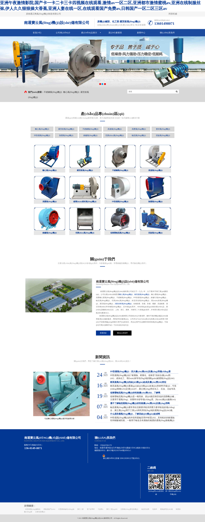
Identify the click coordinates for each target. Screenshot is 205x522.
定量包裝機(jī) (40, 512)
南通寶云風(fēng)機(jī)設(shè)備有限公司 (56, 23)
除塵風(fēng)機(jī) (66, 135)
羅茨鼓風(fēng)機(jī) (66, 129)
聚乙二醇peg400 (111, 509)
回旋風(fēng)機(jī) (163, 135)
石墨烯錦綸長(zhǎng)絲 (66, 509)
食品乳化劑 (145, 509)
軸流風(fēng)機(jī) (139, 135)
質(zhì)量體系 (115, 32)
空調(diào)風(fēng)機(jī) (114, 135)
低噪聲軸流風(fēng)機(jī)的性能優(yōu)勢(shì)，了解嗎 (135, 393)
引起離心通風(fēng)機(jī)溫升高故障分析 (59, 419)
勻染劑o (100, 509)
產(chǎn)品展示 (89, 32)
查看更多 (103, 333)
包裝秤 (154, 509)
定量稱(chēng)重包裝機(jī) (129, 509)
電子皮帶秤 (91, 509)
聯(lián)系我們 (167, 32)
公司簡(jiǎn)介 (63, 32)
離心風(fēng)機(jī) (71, 92)
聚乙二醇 (80, 509)
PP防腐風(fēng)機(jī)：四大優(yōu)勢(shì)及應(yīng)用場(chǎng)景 (140, 371)
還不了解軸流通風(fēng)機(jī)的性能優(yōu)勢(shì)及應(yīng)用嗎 (140, 403)
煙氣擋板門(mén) (49, 509)
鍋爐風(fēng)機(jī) (90, 135)
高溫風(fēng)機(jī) (115, 129)
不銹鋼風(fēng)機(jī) (53, 92)
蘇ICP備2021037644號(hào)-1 (119, 450)
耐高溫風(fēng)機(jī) (141, 294)
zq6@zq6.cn (106, 445)
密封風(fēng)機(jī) (163, 129)
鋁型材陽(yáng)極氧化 (32, 509)
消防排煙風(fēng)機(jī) (123, 304)
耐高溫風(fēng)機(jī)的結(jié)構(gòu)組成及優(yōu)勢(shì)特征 (138, 382)
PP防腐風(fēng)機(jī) (42, 135)
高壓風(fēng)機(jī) (139, 129)
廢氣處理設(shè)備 (166, 509)
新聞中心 (141, 32)
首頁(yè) (37, 32)
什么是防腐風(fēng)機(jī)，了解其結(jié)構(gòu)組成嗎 (135, 414)
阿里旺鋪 (173, 14)
